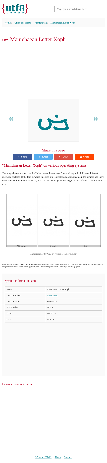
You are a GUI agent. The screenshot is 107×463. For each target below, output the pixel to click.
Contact (68, 457)
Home (8, 22)
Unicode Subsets (22, 22)
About (58, 457)
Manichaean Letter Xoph (62, 22)
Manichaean (41, 22)
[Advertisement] (53, 71)
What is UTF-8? (43, 457)
